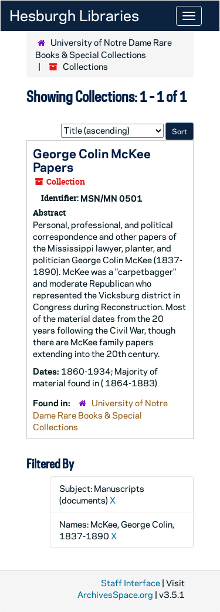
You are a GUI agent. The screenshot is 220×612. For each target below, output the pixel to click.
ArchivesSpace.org (115, 594)
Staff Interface (130, 583)
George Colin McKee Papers (92, 160)
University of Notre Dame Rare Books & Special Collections (103, 48)
